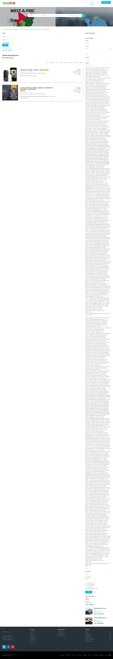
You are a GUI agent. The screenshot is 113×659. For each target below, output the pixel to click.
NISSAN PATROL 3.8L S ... (100, 608)
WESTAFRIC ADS (5, 655)
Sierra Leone (34, 93)
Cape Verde (89, 602)
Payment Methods (61, 633)
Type (86, 566)
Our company (33, 631)
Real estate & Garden (7, 57)
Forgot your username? (7, 49)
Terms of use (32, 635)
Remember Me (7, 42)
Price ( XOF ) (87, 577)
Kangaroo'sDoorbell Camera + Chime (28, 75)
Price (61, 62)
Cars (95, 610)
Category (52, 62)
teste (87, 599)
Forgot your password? (7, 50)
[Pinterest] (13, 647)
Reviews (81, 62)
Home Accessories (24, 73)
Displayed (71, 62)
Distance (76, 62)
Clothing (87, 601)
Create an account (6, 47)
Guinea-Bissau (34, 73)
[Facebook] (8, 647)
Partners (31, 633)
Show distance (42, 73)
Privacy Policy (33, 637)
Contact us (32, 641)
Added (65, 62)
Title (48, 62)
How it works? (61, 631)
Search (83, 15)
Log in (5, 45)
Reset (39, 15)
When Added (88, 571)
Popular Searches (61, 635)
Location (57, 62)
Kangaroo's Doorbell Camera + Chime (31, 70)
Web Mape (32, 639)
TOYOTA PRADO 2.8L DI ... (100, 618)
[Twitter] (4, 647)
